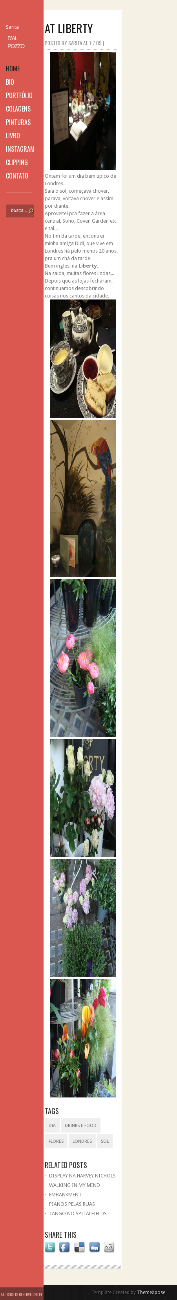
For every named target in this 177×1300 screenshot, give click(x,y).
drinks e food (81, 1125)
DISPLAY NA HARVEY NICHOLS (82, 1176)
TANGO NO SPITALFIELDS (78, 1213)
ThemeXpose (151, 1292)
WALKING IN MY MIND (74, 1185)
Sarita (12, 27)
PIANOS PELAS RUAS (72, 1204)
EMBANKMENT (65, 1195)
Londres (82, 1141)
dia (52, 1125)
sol (105, 1141)
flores (56, 1141)
